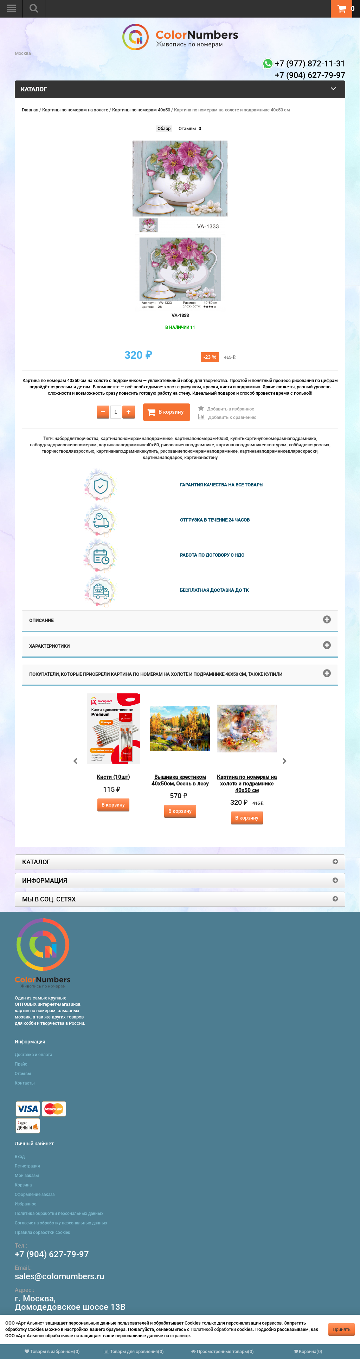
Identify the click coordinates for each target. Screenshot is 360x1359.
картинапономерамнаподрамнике (137, 438)
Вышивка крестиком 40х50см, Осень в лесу (180, 780)
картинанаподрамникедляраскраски (278, 451)
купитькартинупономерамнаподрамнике (273, 438)
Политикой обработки (213, 1329)
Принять (342, 1329)
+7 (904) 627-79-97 (52, 1254)
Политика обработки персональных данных (59, 1213)
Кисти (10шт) (113, 777)
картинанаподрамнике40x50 (129, 444)
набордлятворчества (76, 438)
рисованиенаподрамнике (187, 444)
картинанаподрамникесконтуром (251, 444)
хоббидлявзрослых (309, 444)
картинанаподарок (162, 457)
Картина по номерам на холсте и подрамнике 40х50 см (247, 784)
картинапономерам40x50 (201, 438)
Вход (20, 1156)
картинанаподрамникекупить (127, 451)
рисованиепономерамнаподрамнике (199, 451)
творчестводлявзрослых (68, 451)
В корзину (165, 412)
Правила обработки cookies (42, 1232)
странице (180, 1335)
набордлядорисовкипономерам (63, 444)
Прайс (21, 1064)
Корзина (23, 1185)
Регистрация (27, 1166)
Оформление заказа (34, 1194)
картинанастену (201, 457)
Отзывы (187, 128)
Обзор (164, 128)
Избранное (25, 1204)
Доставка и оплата (33, 1054)
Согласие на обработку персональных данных (61, 1223)
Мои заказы (27, 1175)
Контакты (25, 1083)
